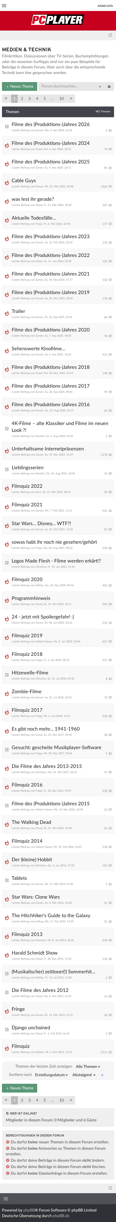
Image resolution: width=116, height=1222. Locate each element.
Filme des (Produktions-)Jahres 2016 (51, 404)
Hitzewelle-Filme (30, 672)
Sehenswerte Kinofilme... (38, 348)
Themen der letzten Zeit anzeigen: (58, 1067)
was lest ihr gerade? (33, 199)
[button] (6, 99)
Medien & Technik (26, 50)
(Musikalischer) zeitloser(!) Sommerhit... (53, 971)
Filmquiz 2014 (27, 841)
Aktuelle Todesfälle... (34, 218)
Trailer (18, 311)
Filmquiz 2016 (27, 785)
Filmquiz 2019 (27, 635)
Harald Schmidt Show (35, 953)
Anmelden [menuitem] (105, 6)
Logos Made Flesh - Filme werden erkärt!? (56, 561)
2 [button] (22, 99)
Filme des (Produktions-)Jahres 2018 (51, 367)
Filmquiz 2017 (27, 710)
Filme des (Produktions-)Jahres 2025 (51, 161)
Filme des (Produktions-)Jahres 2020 (51, 330)
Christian (41, 566)
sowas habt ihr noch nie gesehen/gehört (54, 542)
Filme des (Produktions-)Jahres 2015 (51, 803)
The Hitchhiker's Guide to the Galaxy (51, 915)
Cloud (39, 149)
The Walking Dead (31, 822)
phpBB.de (61, 1216)
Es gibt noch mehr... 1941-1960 (46, 729)
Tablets (19, 878)
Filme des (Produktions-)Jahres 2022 (51, 255)
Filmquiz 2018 (27, 654)
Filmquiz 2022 (27, 486)
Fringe (18, 1009)
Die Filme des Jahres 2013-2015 (47, 766)
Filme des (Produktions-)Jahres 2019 (51, 292)
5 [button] (45, 99)
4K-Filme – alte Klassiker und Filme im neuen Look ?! (60, 427)
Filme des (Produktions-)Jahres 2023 (51, 236)
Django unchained (31, 1027)
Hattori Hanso (44, 641)
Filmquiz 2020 (27, 579)
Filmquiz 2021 (27, 504)
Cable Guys (24, 180)
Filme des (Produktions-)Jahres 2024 (51, 143)
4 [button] (37, 99)
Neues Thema (19, 86)
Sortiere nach (39, 1075)
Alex (38, 492)
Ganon (39, 130)
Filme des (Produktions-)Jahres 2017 (51, 386)
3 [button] (29, 99)
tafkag (39, 921)
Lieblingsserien (28, 467)
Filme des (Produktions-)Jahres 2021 (51, 274)
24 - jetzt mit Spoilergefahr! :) (43, 617)
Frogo (39, 224)
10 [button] (61, 99)
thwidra (40, 436)
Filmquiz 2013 (27, 934)
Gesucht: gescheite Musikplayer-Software (56, 747)
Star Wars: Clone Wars (36, 897)
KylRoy (40, 585)
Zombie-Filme (27, 691)
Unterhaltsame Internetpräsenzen (48, 448)
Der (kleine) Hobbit (32, 859)
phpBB (29, 1210)
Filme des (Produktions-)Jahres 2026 (51, 124)
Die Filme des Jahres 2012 (40, 990)
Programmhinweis (31, 598)
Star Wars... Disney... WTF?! (41, 523)
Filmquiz (21, 1046)
